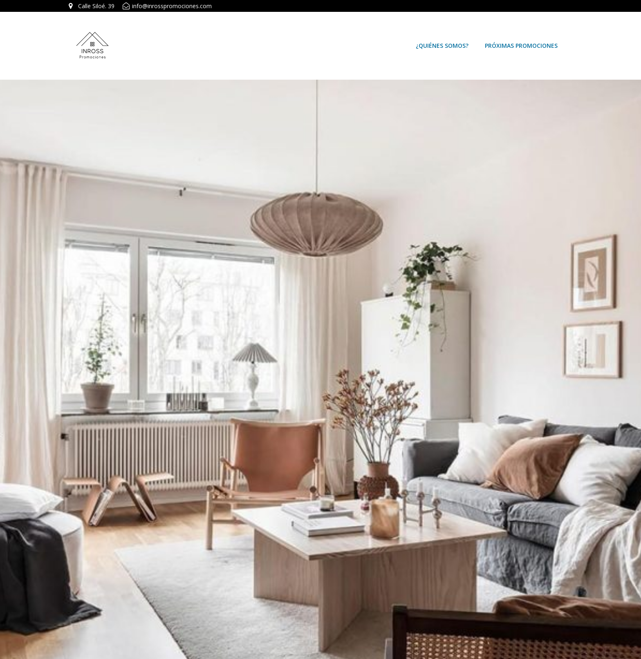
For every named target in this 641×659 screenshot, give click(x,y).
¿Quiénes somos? (442, 45)
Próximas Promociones (521, 45)
